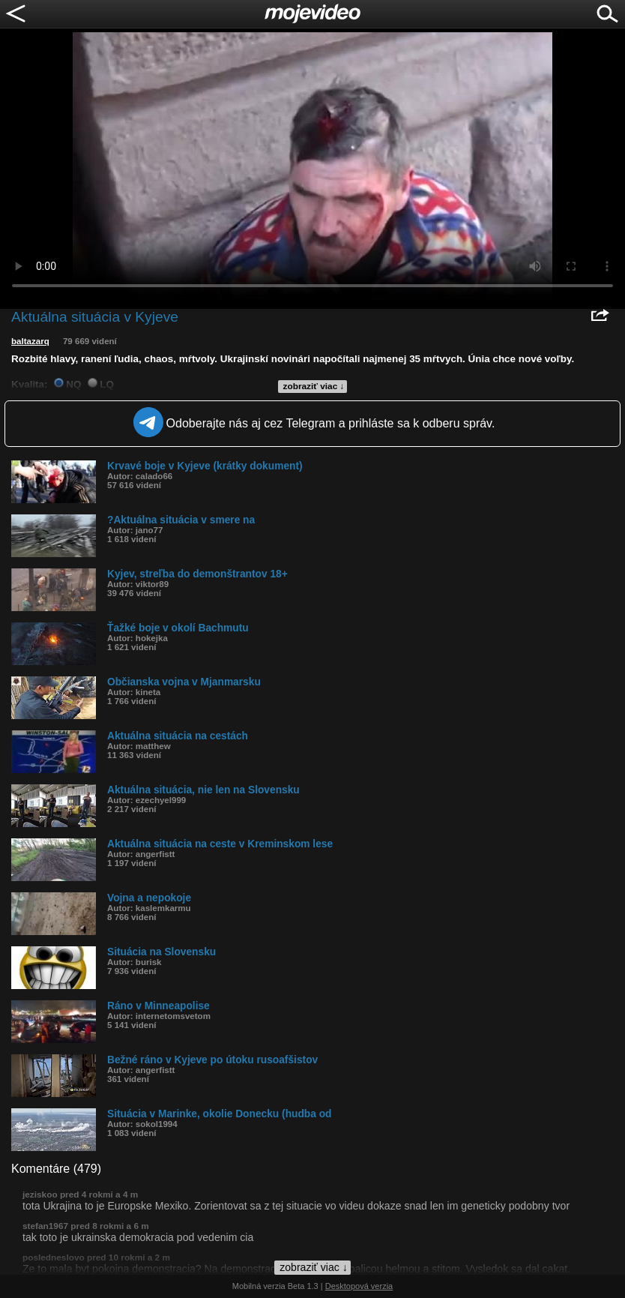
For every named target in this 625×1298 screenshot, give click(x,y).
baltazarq (30, 341)
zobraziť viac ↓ (314, 386)
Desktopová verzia (359, 1286)
